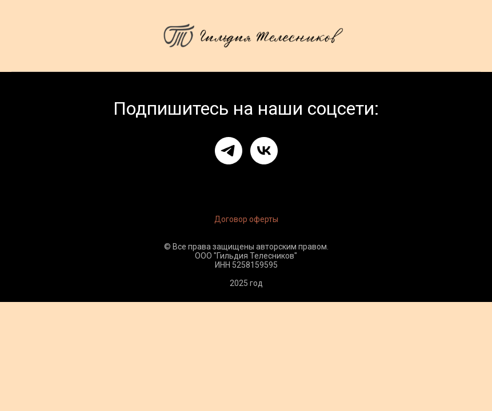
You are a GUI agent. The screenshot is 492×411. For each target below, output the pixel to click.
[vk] (264, 150)
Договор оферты (246, 219)
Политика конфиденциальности (338, 181)
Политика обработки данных (197, 181)
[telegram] (228, 150)
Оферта (105, 181)
